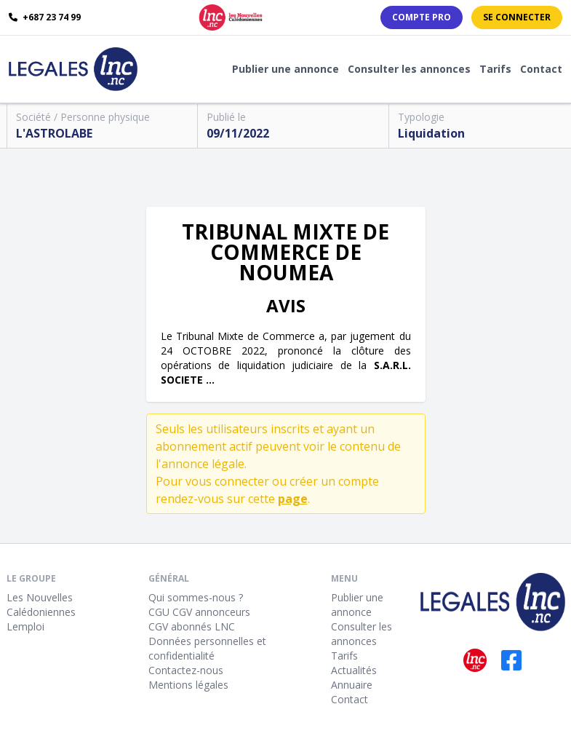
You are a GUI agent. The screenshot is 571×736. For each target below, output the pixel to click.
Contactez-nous (185, 670)
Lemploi (25, 626)
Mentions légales (188, 685)
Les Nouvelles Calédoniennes (41, 604)
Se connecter (517, 17)
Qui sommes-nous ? (195, 597)
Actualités (354, 670)
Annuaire (351, 685)
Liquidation (431, 133)
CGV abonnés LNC (191, 626)
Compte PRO (421, 17)
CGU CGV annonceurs (199, 612)
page (293, 499)
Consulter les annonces (409, 69)
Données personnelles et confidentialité (207, 648)
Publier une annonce (285, 69)
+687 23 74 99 (45, 17)
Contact (541, 69)
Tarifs (495, 69)
